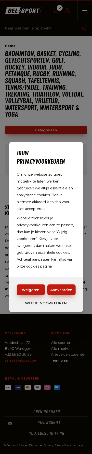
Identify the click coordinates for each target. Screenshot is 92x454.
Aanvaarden (61, 290)
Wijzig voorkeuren (46, 303)
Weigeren (30, 290)
